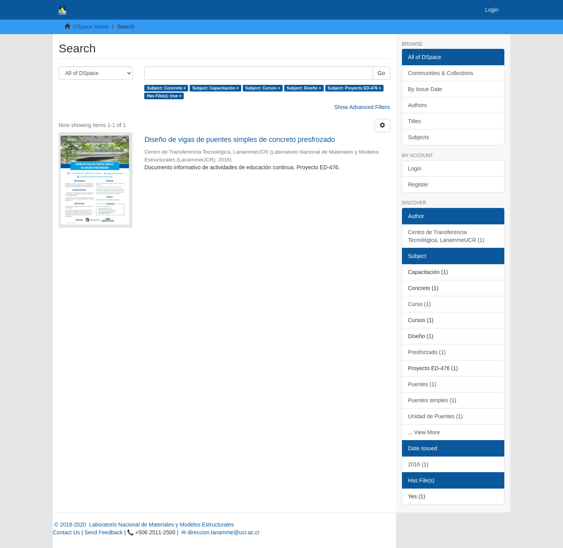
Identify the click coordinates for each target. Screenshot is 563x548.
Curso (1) (419, 304)
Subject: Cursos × (262, 88)
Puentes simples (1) (432, 400)
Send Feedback (103, 532)
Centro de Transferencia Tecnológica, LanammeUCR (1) (446, 236)
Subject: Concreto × (166, 88)
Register (418, 184)
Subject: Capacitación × (215, 88)
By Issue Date (425, 89)
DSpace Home (91, 26)
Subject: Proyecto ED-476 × (354, 88)
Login (414, 168)
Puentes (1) (422, 384)
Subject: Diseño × (304, 88)
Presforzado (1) (427, 352)
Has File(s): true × (164, 95)
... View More (424, 432)
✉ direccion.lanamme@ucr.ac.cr (220, 532)
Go (381, 73)
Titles (414, 121)
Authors (417, 105)
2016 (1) (418, 464)
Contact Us (66, 532)
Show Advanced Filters (362, 107)
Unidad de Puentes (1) (435, 416)
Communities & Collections (440, 73)
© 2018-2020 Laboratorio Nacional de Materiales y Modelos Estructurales (143, 524)
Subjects (418, 137)
